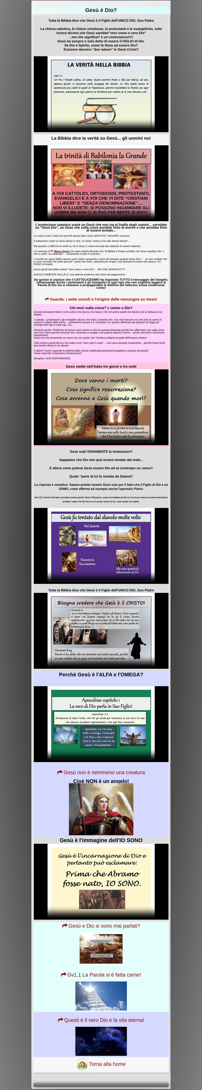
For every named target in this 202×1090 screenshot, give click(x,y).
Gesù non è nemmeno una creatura (101, 772)
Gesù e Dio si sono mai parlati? (101, 926)
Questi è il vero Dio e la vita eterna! (101, 1020)
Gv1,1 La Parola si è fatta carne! (101, 975)
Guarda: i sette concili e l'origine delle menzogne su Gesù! (101, 299)
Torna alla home (101, 1064)
